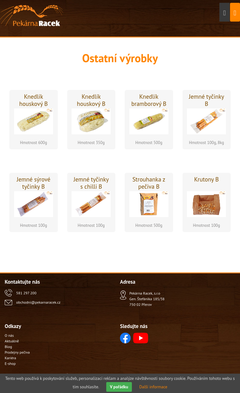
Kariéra (10, 358)
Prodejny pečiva (17, 352)
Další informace (153, 387)
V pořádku (119, 387)
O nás (9, 335)
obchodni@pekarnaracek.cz (38, 302)
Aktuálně (12, 341)
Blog (8, 346)
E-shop (10, 363)
